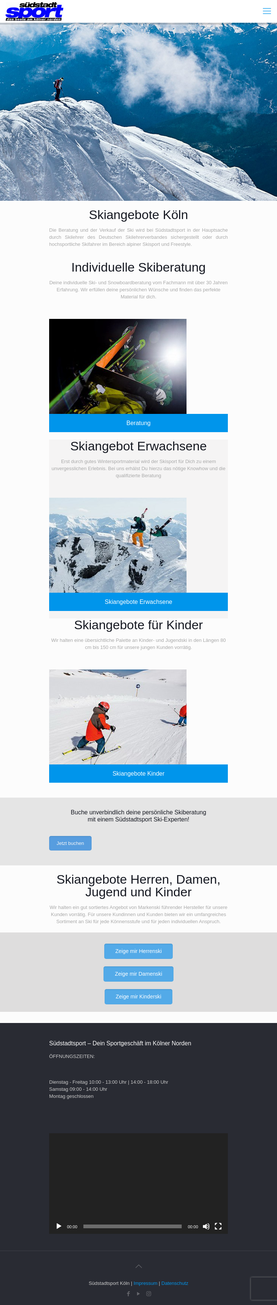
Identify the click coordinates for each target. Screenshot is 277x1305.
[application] (138, 1183)
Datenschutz (175, 1283)
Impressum (145, 1283)
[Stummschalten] (206, 1226)
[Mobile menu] (267, 11)
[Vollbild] (218, 1226)
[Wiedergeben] (59, 1226)
